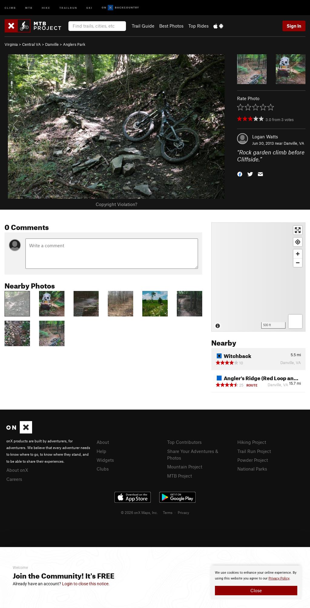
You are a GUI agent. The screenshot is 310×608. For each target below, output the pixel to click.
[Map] (258, 277)
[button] (239, 173)
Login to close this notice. (86, 583)
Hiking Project (251, 442)
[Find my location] (297, 242)
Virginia (11, 44)
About (103, 442)
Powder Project (252, 460)
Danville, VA (294, 143)
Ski (89, 7)
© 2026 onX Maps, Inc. (139, 512)
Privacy (183, 512)
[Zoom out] (297, 262)
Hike (46, 7)
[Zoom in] (297, 253)
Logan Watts (265, 136)
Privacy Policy (279, 578)
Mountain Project (184, 466)
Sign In (294, 26)
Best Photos (171, 26)
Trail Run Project (254, 451)
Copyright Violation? (116, 204)
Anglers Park (74, 44)
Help (101, 451)
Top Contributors (184, 442)
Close (256, 590)
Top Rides (198, 26)
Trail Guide (143, 26)
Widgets (105, 460)
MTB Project (179, 475)
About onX (17, 470)
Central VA (31, 44)
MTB (29, 7)
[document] (256, 582)
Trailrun (68, 7)
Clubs (103, 468)
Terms (168, 512)
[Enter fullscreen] (297, 230)
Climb (10, 7)
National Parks (252, 468)
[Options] (295, 321)
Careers (14, 479)
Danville (52, 44)
